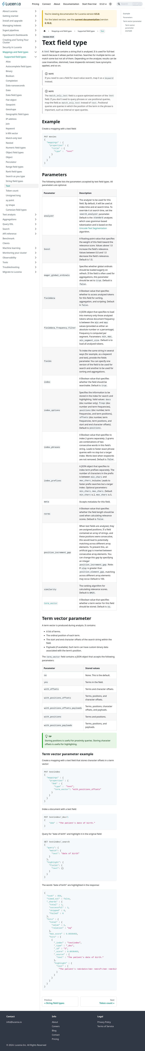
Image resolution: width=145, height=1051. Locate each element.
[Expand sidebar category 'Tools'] (36, 262)
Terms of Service (105, 1026)
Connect (46, 4)
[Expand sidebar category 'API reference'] (36, 234)
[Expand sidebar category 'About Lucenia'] (36, 11)
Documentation (71, 4)
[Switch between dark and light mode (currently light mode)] (110, 4)
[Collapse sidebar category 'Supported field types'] (36, 57)
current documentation (87, 19)
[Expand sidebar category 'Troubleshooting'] (36, 267)
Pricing (35, 4)
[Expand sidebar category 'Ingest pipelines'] (36, 30)
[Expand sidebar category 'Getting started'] (36, 16)
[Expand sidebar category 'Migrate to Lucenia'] (36, 272)
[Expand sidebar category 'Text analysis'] (36, 214)
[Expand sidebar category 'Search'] (36, 229)
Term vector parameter (132, 21)
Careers (56, 1026)
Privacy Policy (104, 1022)
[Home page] (44, 31)
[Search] (129, 4)
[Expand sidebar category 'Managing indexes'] (36, 25)
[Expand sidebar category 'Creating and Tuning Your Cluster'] (36, 41)
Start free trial (89, 4)
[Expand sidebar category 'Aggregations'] (36, 219)
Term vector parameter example (130, 28)
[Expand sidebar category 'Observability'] (36, 257)
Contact (56, 1034)
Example (126, 13)
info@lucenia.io (14, 1022)
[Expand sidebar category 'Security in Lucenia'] (36, 47)
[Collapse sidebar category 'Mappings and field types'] (36, 52)
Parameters (127, 17)
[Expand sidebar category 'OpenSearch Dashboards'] (36, 35)
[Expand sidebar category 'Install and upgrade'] (36, 21)
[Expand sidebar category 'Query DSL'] (36, 224)
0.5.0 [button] (102, 4)
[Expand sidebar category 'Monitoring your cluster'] (36, 253)
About (57, 4)
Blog (54, 1030)
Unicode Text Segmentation (93, 228)
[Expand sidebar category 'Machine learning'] (36, 248)
